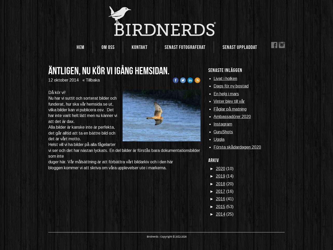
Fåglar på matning (230, 109)
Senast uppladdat (240, 47)
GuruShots (223, 132)
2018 (220, 184)
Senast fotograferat (185, 47)
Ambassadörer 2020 (232, 116)
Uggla (219, 139)
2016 (220, 199)
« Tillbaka (91, 80)
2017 (220, 191)
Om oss (108, 47)
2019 (220, 176)
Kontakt (140, 47)
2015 (220, 206)
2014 (220, 214)
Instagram (223, 124)
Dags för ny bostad (231, 86)
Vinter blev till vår (229, 101)
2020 (220, 168)
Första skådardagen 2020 (237, 147)
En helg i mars (226, 94)
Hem (80, 47)
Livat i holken (225, 78)
